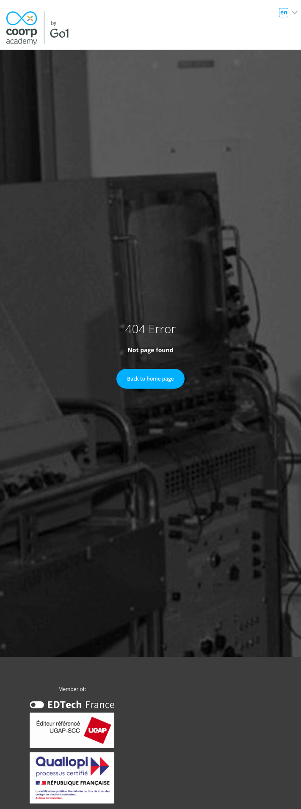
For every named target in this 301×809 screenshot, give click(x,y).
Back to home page (150, 378)
